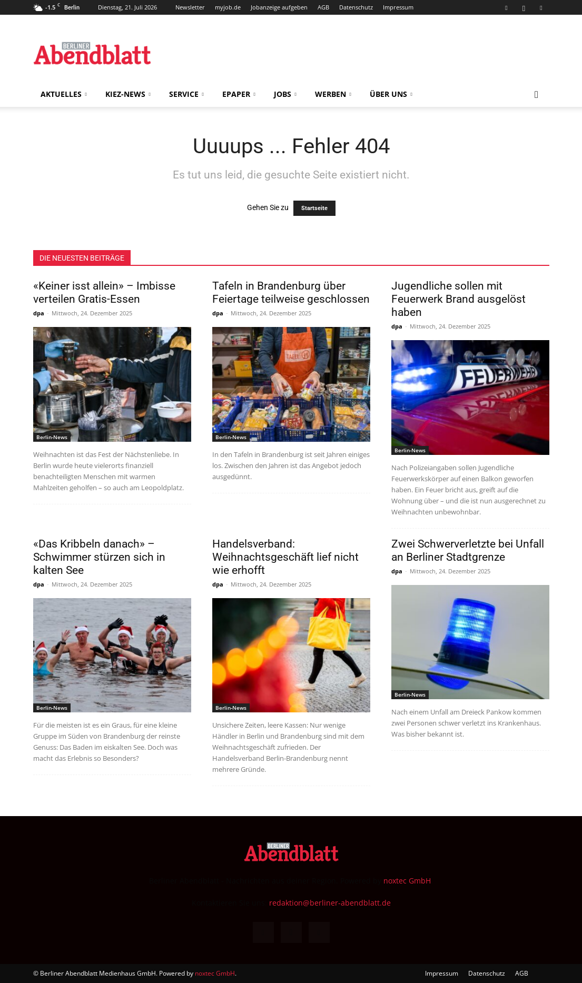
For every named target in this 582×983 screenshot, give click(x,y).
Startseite (314, 208)
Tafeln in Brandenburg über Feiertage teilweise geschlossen (291, 292)
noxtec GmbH (407, 881)
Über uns (391, 94)
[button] (536, 95)
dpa (38, 313)
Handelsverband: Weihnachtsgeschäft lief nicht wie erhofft (285, 557)
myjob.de (228, 7)
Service (186, 94)
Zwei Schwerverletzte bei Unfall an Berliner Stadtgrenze (467, 550)
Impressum (398, 7)
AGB (323, 7)
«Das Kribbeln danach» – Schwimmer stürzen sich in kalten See (99, 557)
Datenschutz (356, 7)
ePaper (238, 94)
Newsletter (190, 7)
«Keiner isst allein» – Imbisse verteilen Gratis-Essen (104, 292)
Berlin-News (51, 437)
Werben (333, 94)
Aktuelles (64, 94)
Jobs (285, 94)
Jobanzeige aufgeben (279, 7)
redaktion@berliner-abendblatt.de (330, 903)
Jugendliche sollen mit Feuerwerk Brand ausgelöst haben (458, 299)
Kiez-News (128, 94)
